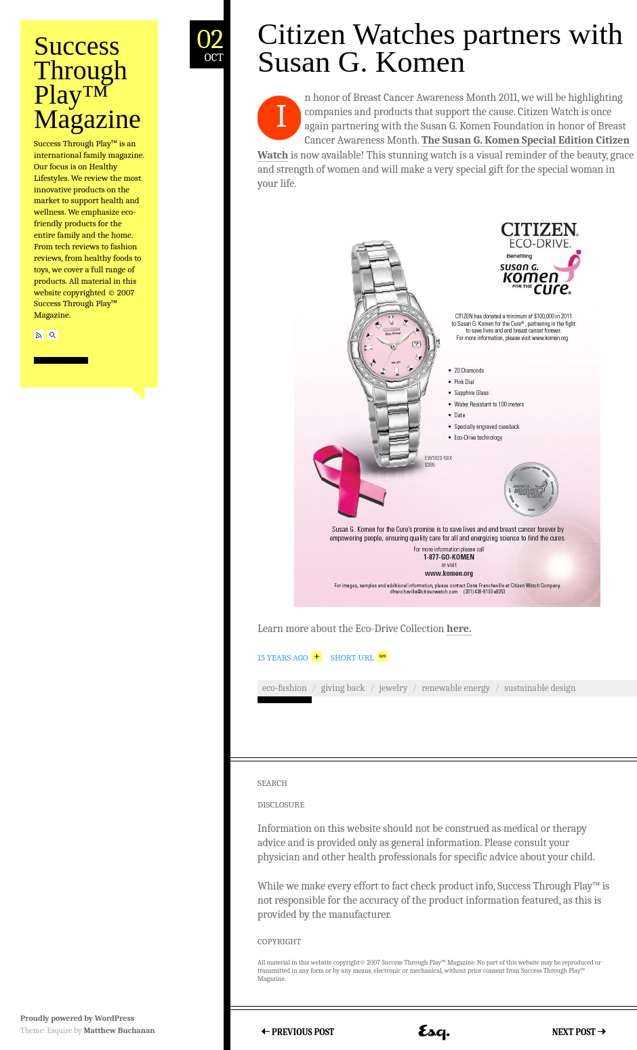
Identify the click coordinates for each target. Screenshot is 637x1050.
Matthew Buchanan (119, 1030)
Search (52, 335)
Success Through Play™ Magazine (87, 82)
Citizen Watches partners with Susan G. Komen (440, 48)
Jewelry (393, 688)
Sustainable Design (539, 688)
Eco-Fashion (284, 688)
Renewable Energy (456, 688)
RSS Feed (39, 335)
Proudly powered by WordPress (77, 1018)
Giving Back (343, 688)
